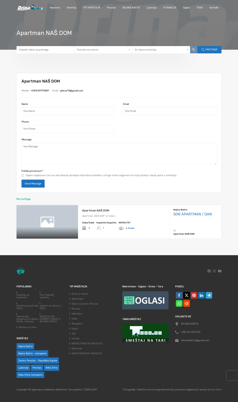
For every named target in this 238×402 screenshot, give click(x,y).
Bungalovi (77, 323)
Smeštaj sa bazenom (23, 296)
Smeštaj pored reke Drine (28, 307)
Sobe (74, 318)
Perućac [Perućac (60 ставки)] (36, 367)
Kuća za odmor (80, 293)
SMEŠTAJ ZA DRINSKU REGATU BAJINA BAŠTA (50, 319)
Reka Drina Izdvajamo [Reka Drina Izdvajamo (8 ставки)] (30, 374)
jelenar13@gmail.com (71, 90)
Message (26, 139)
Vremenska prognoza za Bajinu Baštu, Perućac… (27, 319)
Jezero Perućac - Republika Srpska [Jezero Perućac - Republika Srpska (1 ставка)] (37, 360)
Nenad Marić (214, 389)
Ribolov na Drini (27, 327)
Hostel (75, 338)
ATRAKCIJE (169, 7)
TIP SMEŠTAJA (91, 7)
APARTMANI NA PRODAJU (87, 353)
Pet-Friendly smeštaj (47, 296)
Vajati (75, 328)
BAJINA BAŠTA (131, 7)
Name (24, 104)
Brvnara (76, 308)
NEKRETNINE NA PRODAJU (87, 343)
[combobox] (103, 49)
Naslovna (55, 7)
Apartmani (77, 298)
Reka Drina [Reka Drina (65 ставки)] (51, 367)
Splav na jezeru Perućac (85, 303)
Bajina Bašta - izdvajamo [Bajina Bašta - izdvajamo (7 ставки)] (32, 353)
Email (126, 104)
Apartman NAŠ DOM (95, 210)
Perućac (111, 7)
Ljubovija (151, 7)
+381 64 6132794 (190, 332)
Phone (25, 121)
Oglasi (186, 7)
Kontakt (214, 7)
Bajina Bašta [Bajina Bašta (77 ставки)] (25, 346)
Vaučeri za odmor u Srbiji (50, 307)
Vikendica (77, 313)
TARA (199, 7)
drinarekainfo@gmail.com (195, 340)
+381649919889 (40, 90)
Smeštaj (71, 7)
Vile (74, 333)
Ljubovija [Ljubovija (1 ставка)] (23, 367)
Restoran (77, 348)
